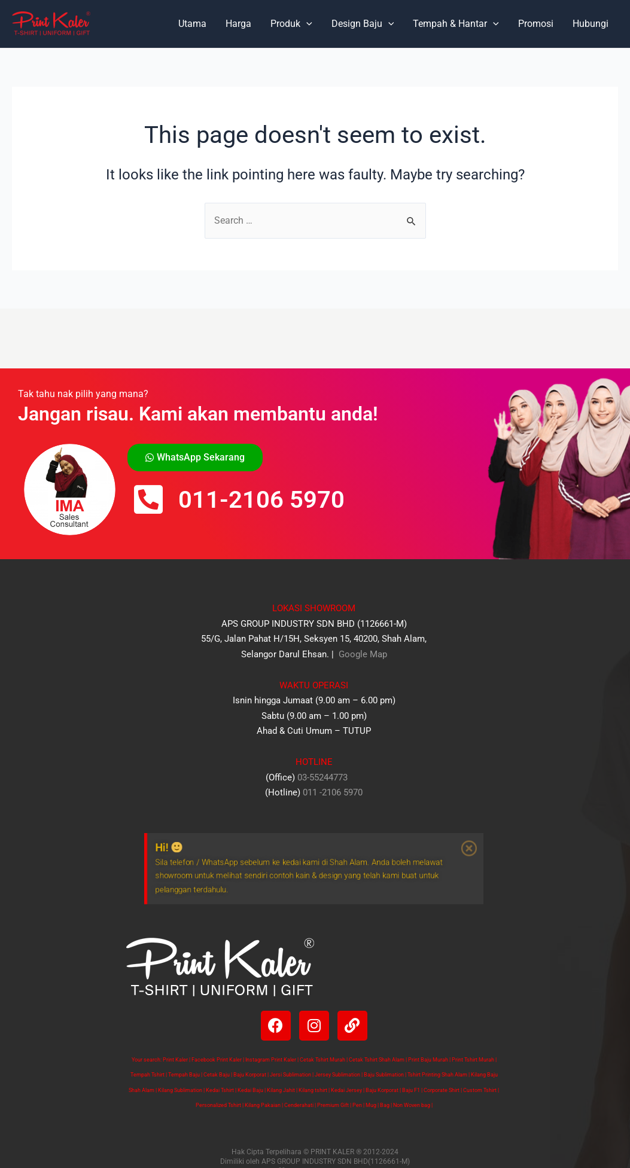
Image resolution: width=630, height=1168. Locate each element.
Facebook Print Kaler (216, 1060)
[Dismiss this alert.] (500, 843)
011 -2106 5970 (333, 792)
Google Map (361, 654)
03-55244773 (322, 777)
